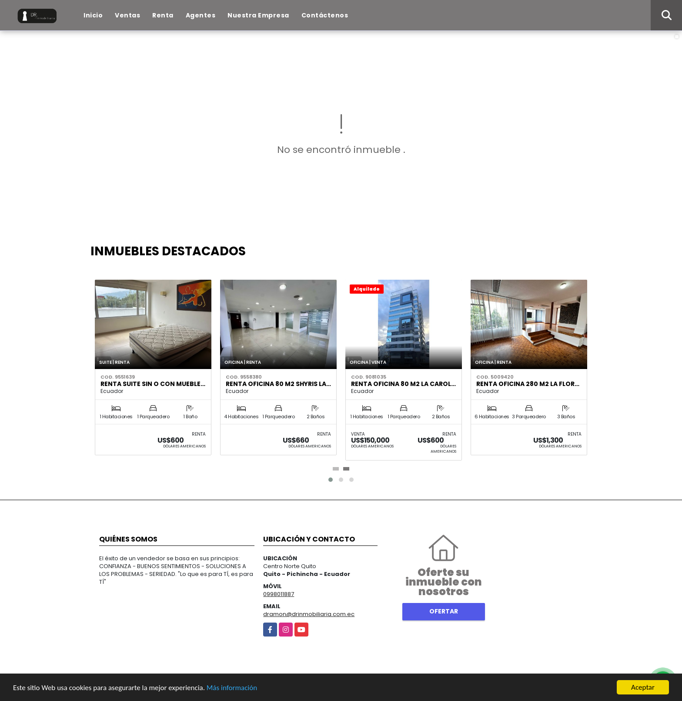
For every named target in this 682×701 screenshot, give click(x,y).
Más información (232, 687)
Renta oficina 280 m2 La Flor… (527, 383)
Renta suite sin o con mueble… (152, 383)
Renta (163, 15)
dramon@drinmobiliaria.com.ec (308, 614)
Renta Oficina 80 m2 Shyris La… (278, 383)
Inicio (93, 15)
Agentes (201, 15)
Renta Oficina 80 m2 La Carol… (403, 383)
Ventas (127, 15)
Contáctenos (324, 15)
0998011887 (278, 594)
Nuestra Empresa (258, 15)
